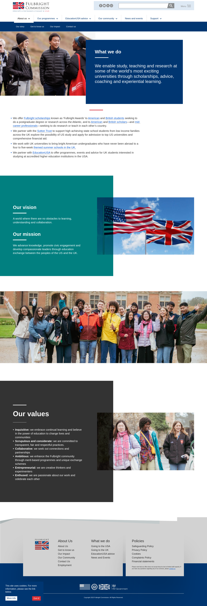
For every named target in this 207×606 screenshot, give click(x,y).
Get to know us (66, 550)
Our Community (66, 557)
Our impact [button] (55, 26)
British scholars (117, 121)
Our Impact (64, 553)
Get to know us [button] (37, 26)
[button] (182, 5)
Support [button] (156, 18)
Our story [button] (20, 26)
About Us (63, 546)
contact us (172, 568)
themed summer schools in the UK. (55, 147)
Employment (65, 565)
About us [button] (24, 18)
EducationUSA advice (103, 553)
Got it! (36, 598)
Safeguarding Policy (143, 546)
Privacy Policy (139, 550)
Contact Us (64, 561)
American (93, 118)
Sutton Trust (44, 130)
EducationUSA (41, 152)
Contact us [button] (71, 26)
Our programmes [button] (47, 18)
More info (11, 598)
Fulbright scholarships (37, 118)
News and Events (100, 557)
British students (115, 118)
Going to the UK (100, 550)
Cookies (136, 553)
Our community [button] (108, 18)
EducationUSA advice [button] (78, 18)
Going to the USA (100, 546)
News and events (134, 18)
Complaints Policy (141, 557)
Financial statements (143, 561)
